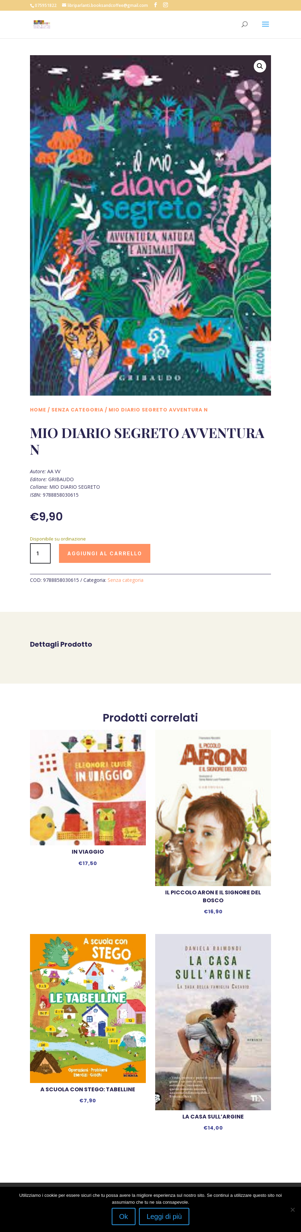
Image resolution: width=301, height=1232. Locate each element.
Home (38, 409)
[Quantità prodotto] (40, 553)
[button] (260, 66)
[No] (292, 1209)
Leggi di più (164, 1216)
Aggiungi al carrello (104, 553)
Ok (123, 1216)
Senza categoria (77, 409)
